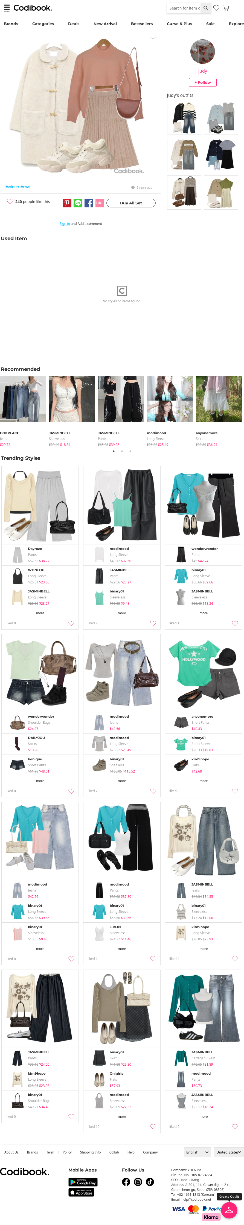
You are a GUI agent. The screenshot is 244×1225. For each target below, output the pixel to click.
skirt (199, 438)
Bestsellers (142, 23)
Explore (236, 23)
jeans (4, 438)
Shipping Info (90, 1152)
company (150, 1152)
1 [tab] (114, 451)
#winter (12, 186)
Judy (202, 71)
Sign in (65, 223)
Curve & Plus (179, 23)
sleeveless (57, 438)
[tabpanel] (24, 410)
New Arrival (105, 23)
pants (102, 438)
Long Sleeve (156, 438)
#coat (26, 186)
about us (11, 1152)
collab (114, 1152)
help (131, 1152)
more (40, 613)
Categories (43, 23)
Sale (210, 23)
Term (50, 1152)
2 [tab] (122, 451)
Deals (73, 23)
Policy (67, 1152)
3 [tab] (130, 451)
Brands (11, 23)
